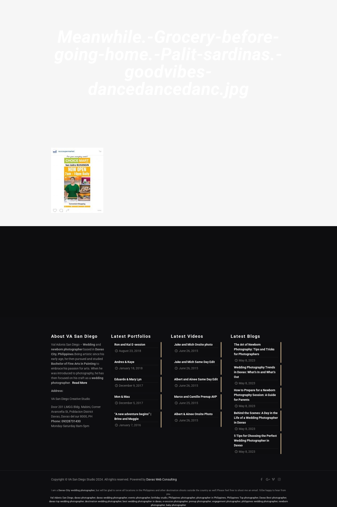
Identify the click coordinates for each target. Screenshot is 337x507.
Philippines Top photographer (242, 497)
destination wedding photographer (103, 501)
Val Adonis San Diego (61, 497)
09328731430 (71, 421)
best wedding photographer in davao (142, 501)
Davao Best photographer (272, 497)
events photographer (139, 497)
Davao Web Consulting (161, 479)
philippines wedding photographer (260, 501)
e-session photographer (175, 501)
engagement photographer (226, 501)
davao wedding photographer (112, 497)
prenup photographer (200, 501)
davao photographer (84, 497)
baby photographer (176, 505)
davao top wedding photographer (66, 501)
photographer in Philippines (211, 497)
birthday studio (159, 497)
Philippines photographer (181, 497)
